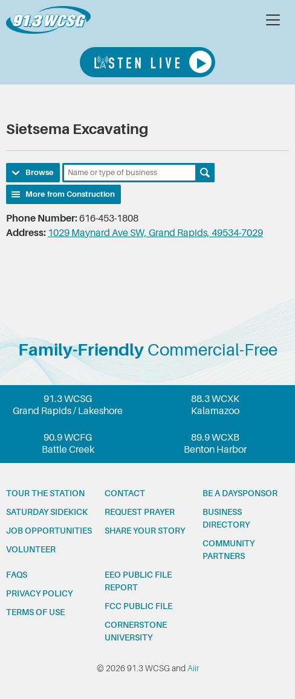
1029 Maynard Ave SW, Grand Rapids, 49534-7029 (155, 233)
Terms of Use (35, 612)
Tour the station (45, 493)
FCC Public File (138, 606)
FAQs (16, 574)
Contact (125, 493)
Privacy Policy (39, 593)
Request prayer (140, 512)
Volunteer (31, 549)
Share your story (145, 530)
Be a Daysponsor (240, 493)
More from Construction (70, 194)
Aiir (193, 668)
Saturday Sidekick (47, 512)
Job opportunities (49, 530)
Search (205, 172)
